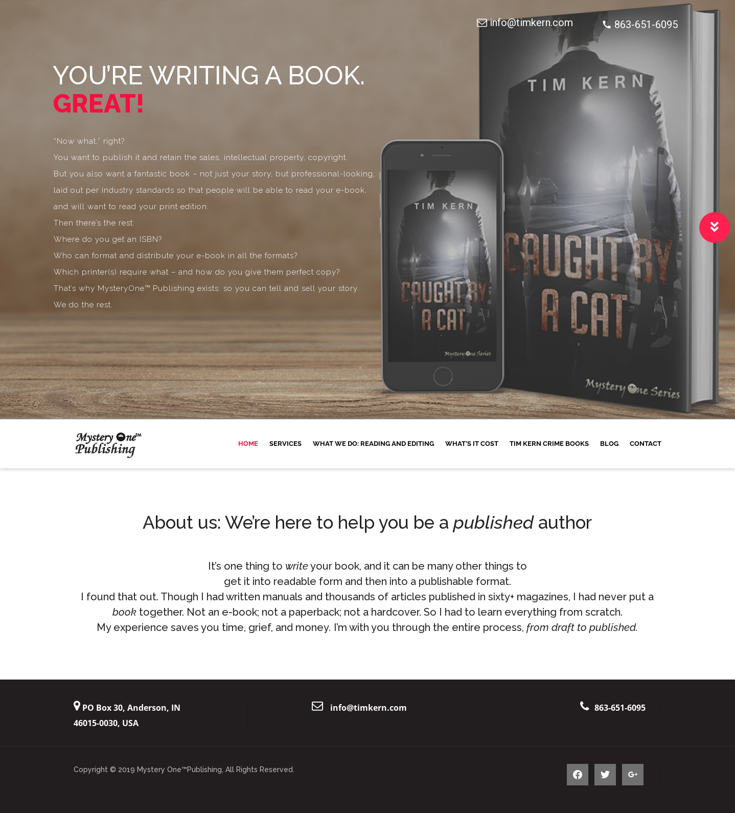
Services (285, 443)
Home (248, 443)
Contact (645, 443)
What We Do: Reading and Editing (373, 443)
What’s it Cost (471, 443)
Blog (609, 443)
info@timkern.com (368, 707)
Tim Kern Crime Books (549, 443)
